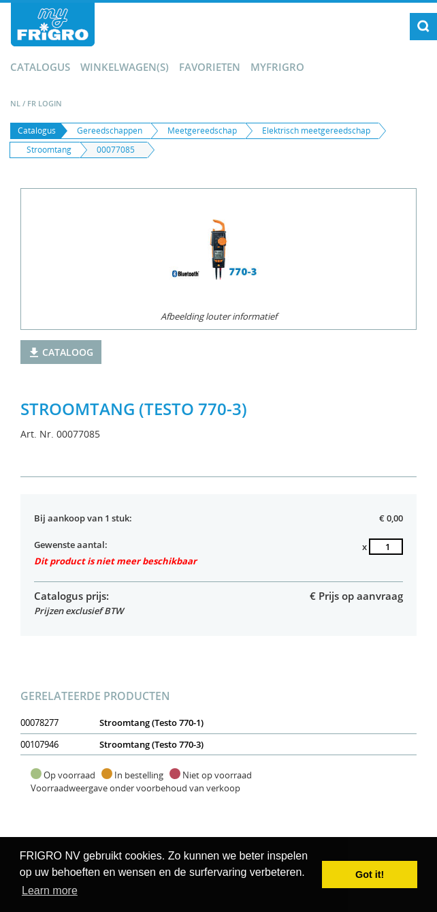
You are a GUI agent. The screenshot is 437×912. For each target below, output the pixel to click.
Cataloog (61, 352)
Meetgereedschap (202, 130)
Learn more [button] (50, 890)
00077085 (116, 149)
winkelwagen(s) (124, 67)
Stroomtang (49, 149)
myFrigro (277, 67)
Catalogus (40, 67)
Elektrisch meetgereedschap (316, 130)
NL (15, 103)
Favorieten (209, 67)
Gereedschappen (109, 130)
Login (50, 103)
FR (31, 103)
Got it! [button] (369, 874)
